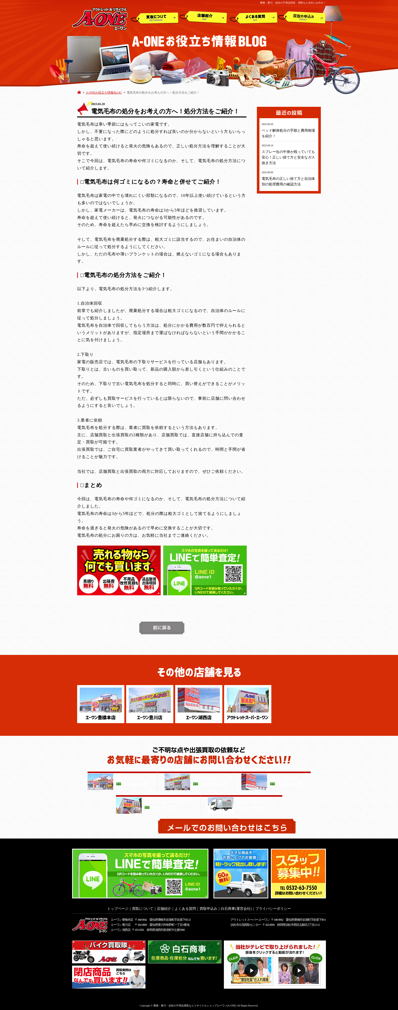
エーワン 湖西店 (120, 928)
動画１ (252, 969)
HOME (79, 92)
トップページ (117, 907)
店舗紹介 (203, 17)
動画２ (299, 969)
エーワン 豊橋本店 (122, 918)
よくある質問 (254, 17)
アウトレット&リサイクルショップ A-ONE (100, 19)
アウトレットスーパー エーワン (249, 918)
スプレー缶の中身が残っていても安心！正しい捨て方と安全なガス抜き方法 (288, 157)
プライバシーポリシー (273, 907)
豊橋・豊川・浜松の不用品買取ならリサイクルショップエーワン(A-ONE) (195, 1004)
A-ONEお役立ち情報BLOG (104, 92)
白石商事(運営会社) (236, 907)
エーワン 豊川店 (120, 923)
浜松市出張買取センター (245, 923)
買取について (155, 17)
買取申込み (302, 17)
